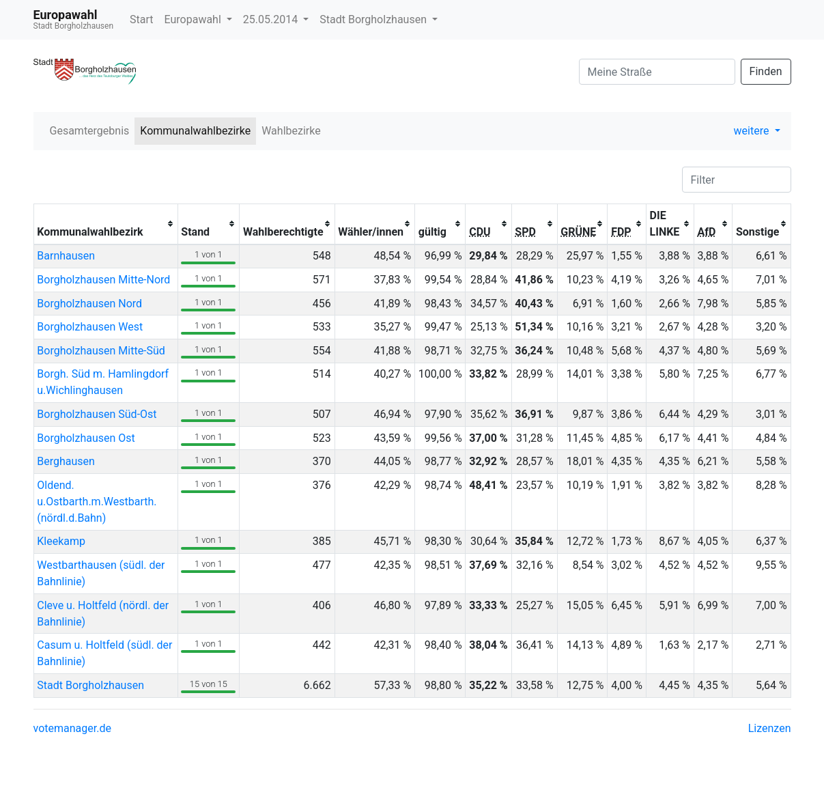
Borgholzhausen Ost (86, 438)
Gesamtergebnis (90, 130)
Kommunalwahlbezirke (195, 130)
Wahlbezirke (291, 130)
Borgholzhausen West (90, 326)
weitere (753, 130)
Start (141, 19)
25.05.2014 (271, 19)
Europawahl (194, 19)
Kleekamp (61, 541)
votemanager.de (72, 728)
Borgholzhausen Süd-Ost (96, 414)
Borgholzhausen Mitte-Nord (103, 279)
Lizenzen (769, 728)
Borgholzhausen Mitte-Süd (101, 350)
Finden (766, 71)
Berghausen (66, 461)
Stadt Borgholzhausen (374, 19)
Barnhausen (66, 255)
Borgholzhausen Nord (89, 303)
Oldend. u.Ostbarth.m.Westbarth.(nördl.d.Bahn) (96, 501)
